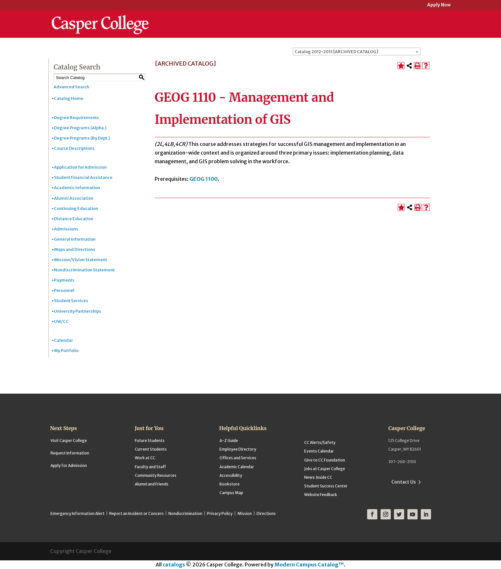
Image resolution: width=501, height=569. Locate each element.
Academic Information (77, 187)
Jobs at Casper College (324, 468)
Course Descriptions (74, 148)
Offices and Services (238, 457)
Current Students (151, 449)
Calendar (63, 340)
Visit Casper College (68, 440)
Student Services (71, 300)
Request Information (69, 453)
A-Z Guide (229, 440)
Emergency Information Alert (77, 513)
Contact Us (403, 482)
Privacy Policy (220, 513)
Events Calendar (319, 451)
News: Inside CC (318, 477)
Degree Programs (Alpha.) (80, 128)
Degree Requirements (76, 117)
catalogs (174, 564)
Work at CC (145, 457)
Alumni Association (73, 198)
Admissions (66, 229)
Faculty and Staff (150, 466)
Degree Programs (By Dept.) (82, 138)
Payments (64, 280)
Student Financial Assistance (83, 177)
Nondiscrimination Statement (84, 270)
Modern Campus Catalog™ (309, 564)
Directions (266, 513)
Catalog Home (68, 98)
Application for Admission (80, 167)
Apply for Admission (68, 465)
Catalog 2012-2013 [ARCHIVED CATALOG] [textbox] (336, 51)
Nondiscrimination (185, 513)
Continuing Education (76, 208)
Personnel (64, 290)
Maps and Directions (74, 249)
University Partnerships (77, 311)
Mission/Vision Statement (80, 259)
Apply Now (439, 5)
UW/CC (61, 321)
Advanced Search (71, 87)
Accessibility (231, 475)
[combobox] (356, 51)
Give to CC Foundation (324, 460)
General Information (75, 239)
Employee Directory (238, 449)
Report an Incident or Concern (136, 513)
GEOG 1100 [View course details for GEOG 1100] (203, 179)
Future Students (150, 440)
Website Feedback (320, 494)
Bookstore (230, 484)
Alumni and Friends (151, 484)
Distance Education (73, 218)
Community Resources (155, 475)
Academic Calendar (237, 466)
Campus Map (231, 492)
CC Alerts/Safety (319, 442)
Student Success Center (326, 486)
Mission (244, 513)
